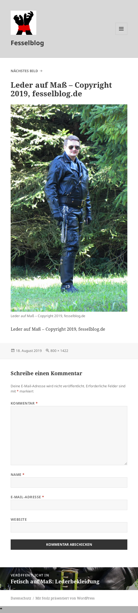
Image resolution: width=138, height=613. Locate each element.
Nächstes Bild (24, 70)
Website (19, 519)
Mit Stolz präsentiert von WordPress (64, 598)
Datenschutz (21, 598)
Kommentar (24, 403)
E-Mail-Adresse (27, 497)
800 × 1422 (59, 350)
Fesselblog (27, 42)
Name (18, 474)
